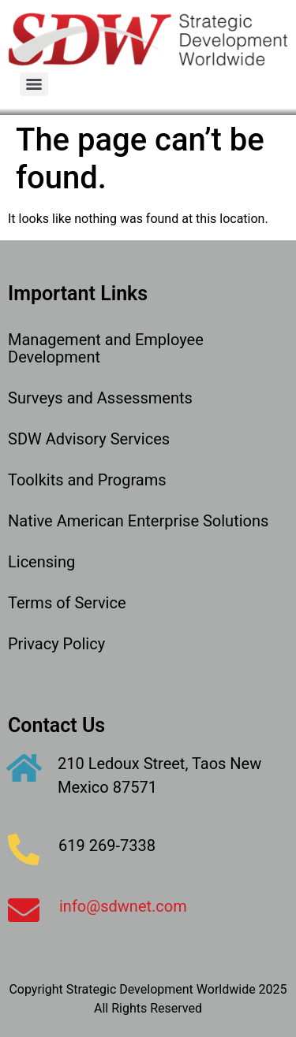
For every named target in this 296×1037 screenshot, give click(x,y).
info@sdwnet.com (123, 906)
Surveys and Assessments (100, 397)
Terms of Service (67, 602)
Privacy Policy (56, 643)
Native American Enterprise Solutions (138, 520)
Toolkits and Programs (87, 479)
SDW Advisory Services (89, 438)
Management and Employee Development (106, 348)
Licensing (41, 561)
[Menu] (34, 84)
